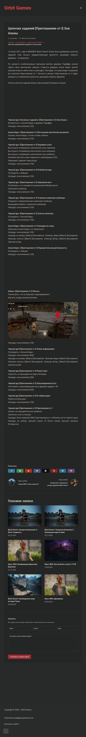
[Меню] (81, 8)
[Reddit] (28, 471)
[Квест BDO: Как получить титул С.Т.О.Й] (61, 550)
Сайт (59, 628)
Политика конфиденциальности (18, 718)
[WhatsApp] (20, 471)
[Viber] (71, 471)
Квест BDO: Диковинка (54, 599)
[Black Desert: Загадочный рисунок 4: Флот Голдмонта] (24, 515)
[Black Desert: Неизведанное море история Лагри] (24, 584)
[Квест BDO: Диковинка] (61, 584)
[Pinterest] (54, 471)
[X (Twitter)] (45, 471)
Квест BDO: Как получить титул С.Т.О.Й (60, 564)
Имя (12, 628)
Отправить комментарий (19, 657)
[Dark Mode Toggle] (6, 731)
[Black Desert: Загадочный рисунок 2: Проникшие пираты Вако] (61, 515)
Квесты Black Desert (29, 38)
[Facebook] (37, 471)
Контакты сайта (11, 724)
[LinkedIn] (62, 471)
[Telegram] (11, 471)
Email (36, 628)
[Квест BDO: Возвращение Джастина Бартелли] (24, 550)
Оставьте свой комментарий (21, 636)
